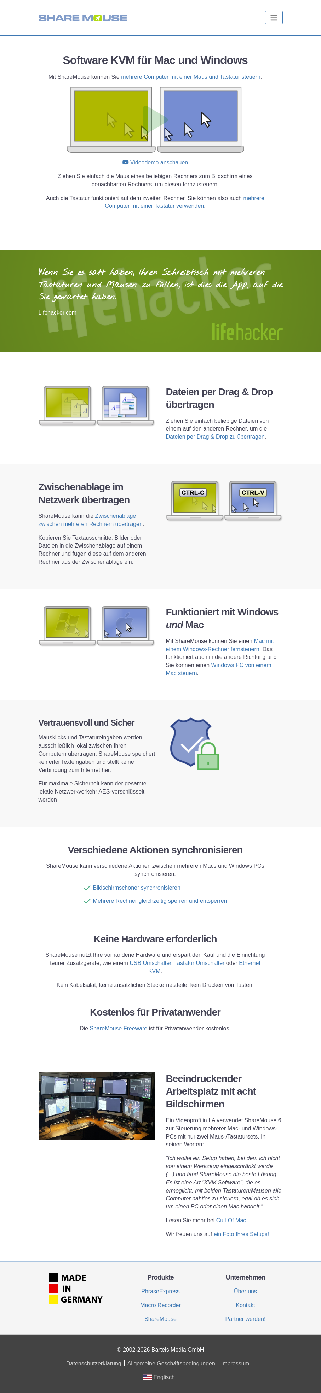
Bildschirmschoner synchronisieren (136, 888)
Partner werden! (245, 1319)
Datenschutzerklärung (93, 1363)
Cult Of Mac (231, 1220)
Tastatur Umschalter (199, 963)
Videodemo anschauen (159, 162)
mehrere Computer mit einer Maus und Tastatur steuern (190, 77)
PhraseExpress (160, 1291)
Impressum (235, 1363)
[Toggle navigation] (274, 17)
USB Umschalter (150, 963)
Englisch (159, 1377)
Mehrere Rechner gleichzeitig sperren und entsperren (160, 901)
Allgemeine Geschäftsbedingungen (171, 1363)
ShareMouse (160, 1319)
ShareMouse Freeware (119, 1028)
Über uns (245, 1291)
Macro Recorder (160, 1305)
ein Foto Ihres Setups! (241, 1234)
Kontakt (245, 1305)
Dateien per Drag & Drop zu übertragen (215, 437)
